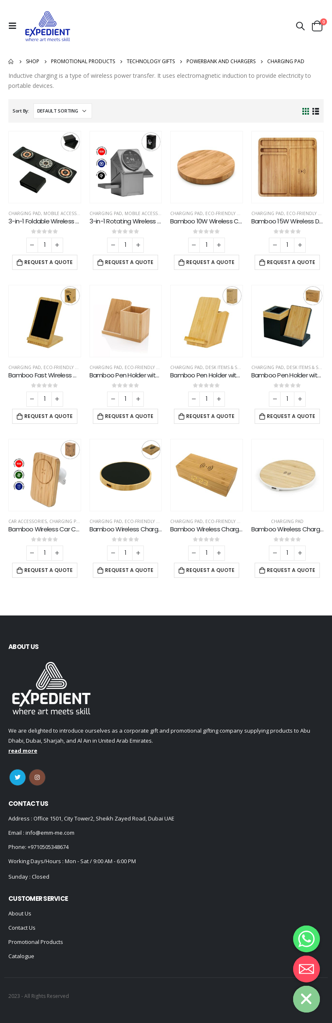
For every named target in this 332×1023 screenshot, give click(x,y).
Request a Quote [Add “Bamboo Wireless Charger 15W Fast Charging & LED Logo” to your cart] (129, 570)
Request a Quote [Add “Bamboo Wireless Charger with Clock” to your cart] (210, 570)
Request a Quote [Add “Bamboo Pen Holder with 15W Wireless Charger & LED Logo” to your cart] (291, 416)
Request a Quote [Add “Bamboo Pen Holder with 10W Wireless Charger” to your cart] (129, 416)
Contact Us (22, 927)
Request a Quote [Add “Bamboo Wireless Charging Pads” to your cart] (291, 570)
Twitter (17, 777)
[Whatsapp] (306, 939)
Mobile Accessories (66, 213)
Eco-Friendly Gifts (226, 213)
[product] (45, 167)
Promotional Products (35, 942)
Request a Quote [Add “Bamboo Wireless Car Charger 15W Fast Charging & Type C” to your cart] (48, 570)
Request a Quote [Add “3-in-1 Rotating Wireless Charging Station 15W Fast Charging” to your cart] (129, 262)
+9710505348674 (48, 847)
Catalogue (21, 956)
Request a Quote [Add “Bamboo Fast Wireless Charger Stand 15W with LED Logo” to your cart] (48, 416)
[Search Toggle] (300, 26)
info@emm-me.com (49, 832)
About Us (19, 913)
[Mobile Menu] (14, 26)
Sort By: (21, 111)
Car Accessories (27, 521)
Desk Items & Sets (224, 367)
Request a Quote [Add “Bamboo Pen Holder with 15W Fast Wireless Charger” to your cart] (210, 416)
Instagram (37, 777)
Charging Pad (24, 213)
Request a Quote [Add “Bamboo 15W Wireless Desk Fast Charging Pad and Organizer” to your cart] (291, 262)
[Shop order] (62, 110)
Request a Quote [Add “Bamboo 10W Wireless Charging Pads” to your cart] (210, 262)
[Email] (306, 969)
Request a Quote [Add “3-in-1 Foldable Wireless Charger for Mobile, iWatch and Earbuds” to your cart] (48, 262)
